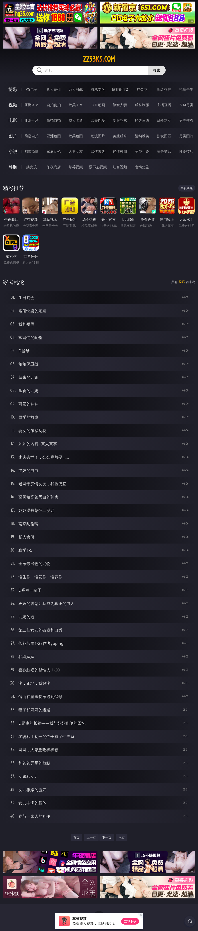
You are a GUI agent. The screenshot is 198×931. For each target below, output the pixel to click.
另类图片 (186, 135)
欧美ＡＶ (76, 104)
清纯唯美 (142, 135)
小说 (12, 151)
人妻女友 (76, 151)
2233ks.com (99, 59)
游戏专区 (98, 89)
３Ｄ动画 (98, 104)
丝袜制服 (142, 104)
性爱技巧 (186, 151)
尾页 (122, 837)
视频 (12, 105)
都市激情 (31, 151)
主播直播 (164, 104)
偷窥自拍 (31, 135)
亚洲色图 (54, 135)
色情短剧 (142, 166)
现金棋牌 (164, 89)
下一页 (106, 837)
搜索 (156, 70)
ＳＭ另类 (186, 104)
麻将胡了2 (120, 89)
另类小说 (142, 151)
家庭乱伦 (54, 151)
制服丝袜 (120, 120)
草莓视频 (76, 166)
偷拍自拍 (54, 120)
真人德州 (54, 89)
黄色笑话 (164, 151)
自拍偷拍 (54, 104)
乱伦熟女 (164, 120)
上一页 (91, 837)
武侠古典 (98, 151)
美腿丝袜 (120, 135)
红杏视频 (120, 166)
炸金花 (142, 89)
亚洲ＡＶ (31, 104)
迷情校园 (120, 151)
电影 (12, 120)
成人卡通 (76, 120)
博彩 (12, 89)
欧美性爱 (98, 120)
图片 (12, 136)
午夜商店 (54, 166)
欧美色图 (76, 135)
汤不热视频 (98, 166)
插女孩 (31, 166)
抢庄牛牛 (186, 89)
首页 (76, 837)
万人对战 (76, 89)
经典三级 (142, 120)
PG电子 (32, 89)
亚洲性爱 (31, 120)
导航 (12, 167)
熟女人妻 (120, 104)
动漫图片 (98, 135)
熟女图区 (164, 135)
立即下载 (130, 921)
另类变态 (186, 120)
